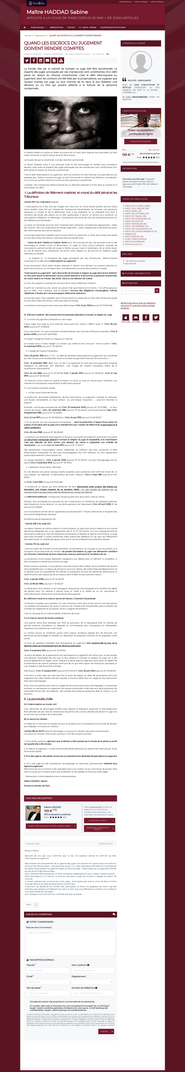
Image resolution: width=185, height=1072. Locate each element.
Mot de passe (33, 988)
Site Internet (130, 263)
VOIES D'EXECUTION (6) (136, 239)
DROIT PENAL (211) (133, 211)
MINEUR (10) (130, 234)
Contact (71, 27)
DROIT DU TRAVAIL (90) (135, 216)
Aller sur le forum (102, 820)
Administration (125, 2)
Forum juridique (141, 2)
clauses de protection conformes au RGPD (41, 1021)
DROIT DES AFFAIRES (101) (137, 213)
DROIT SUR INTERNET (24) (137, 226)
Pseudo (30, 965)
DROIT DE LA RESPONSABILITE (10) (141, 231)
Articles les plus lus (133, 244)
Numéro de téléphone (84, 988)
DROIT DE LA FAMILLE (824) (137, 206)
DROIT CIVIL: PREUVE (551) (137, 208)
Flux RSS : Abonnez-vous (137, 273)
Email (29, 976)
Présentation (56, 27)
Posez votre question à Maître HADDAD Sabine (52, 826)
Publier (107, 1031)
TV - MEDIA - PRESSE (87, 27)
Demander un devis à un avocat (100, 828)
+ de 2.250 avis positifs (135, 261)
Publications (37, 27)
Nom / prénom (80, 965)
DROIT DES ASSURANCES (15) (138, 229)
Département (79, 976)
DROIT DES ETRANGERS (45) (138, 219)
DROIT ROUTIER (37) (134, 221)
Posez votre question (141, 141)
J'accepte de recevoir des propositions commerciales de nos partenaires (62, 1002)
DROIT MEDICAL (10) (134, 236)
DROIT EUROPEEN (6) (135, 242)
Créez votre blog (157, 2)
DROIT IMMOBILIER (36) (136, 224)
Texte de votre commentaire (38, 927)
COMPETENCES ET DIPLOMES (112, 27)
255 (91, 531)
